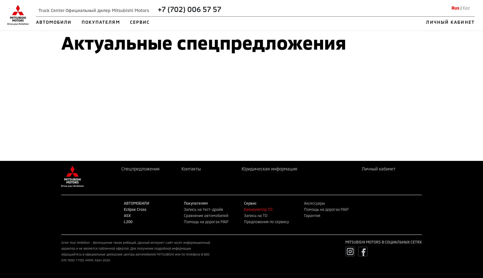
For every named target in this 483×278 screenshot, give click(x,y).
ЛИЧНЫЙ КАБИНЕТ (450, 22)
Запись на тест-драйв (203, 209)
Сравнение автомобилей (206, 215)
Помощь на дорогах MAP (206, 221)
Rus (455, 7)
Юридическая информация (269, 168)
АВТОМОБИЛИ (54, 22)
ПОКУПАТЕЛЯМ (101, 22)
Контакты (191, 168)
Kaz (466, 7)
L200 (128, 221)
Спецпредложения (140, 168)
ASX (127, 215)
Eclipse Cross (135, 209)
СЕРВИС (140, 22)
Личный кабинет (379, 168)
